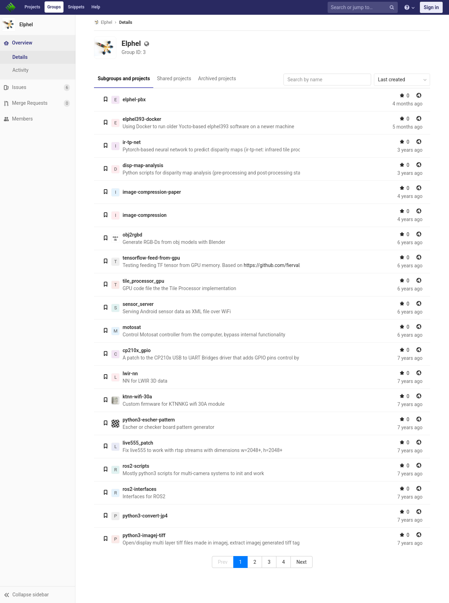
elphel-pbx (135, 99)
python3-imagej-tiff (144, 535)
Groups (54, 7)
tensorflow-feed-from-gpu (152, 258)
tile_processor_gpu (144, 281)
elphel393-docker (142, 119)
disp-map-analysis (143, 165)
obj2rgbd (133, 235)
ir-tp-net (132, 142)
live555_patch (138, 443)
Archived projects (218, 78)
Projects (32, 7)
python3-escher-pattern (149, 420)
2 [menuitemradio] (255, 562)
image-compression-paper (152, 192)
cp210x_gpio (137, 350)
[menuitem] (302, 562)
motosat (132, 327)
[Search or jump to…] (364, 7)
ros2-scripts (136, 466)
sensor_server (138, 304)
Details (126, 22)
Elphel (104, 22)
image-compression (145, 215)
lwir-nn (131, 373)
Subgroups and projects (125, 78)
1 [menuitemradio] (241, 562)
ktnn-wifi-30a (138, 396)
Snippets (76, 7)
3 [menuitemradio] (270, 562)
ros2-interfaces (140, 489)
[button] (38, 594)
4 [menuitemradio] (284, 562)
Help (96, 7)
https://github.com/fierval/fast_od (281, 265)
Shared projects (175, 78)
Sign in (431, 7)
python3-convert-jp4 (145, 516)
